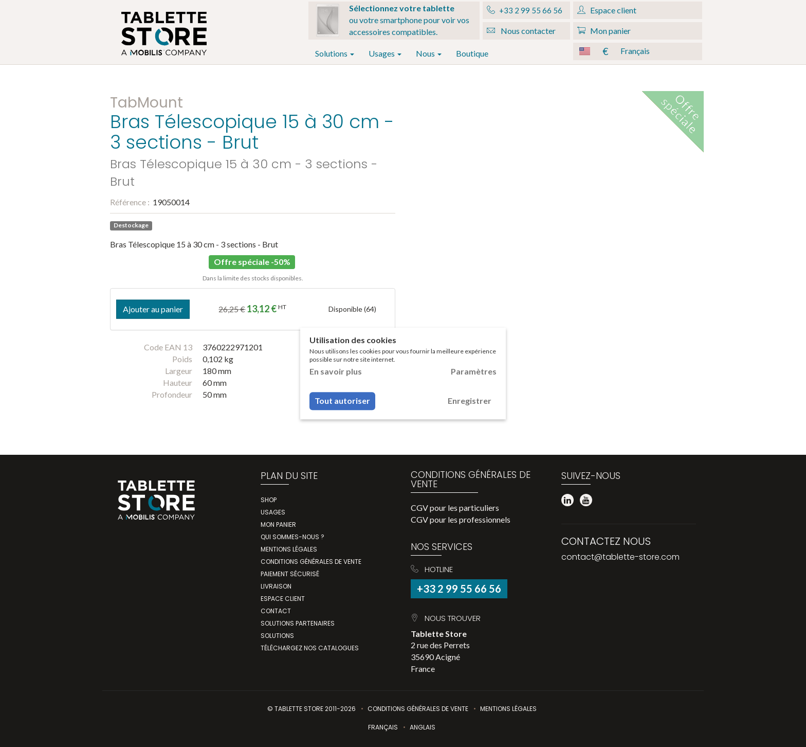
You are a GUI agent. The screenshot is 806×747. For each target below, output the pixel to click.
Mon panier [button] (604, 30)
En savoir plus (335, 371)
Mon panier (278, 524)
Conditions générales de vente (311, 561)
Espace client (283, 598)
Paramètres (474, 371)
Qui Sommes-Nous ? (292, 536)
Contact (276, 611)
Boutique (472, 53)
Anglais (422, 727)
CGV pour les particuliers (455, 507)
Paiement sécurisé (290, 574)
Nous (429, 53)
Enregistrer (469, 400)
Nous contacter (521, 30)
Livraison (276, 586)
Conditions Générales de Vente (418, 708)
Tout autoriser (342, 400)
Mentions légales (289, 549)
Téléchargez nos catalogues (310, 648)
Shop (269, 499)
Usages (385, 53)
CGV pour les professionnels (460, 519)
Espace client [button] (606, 10)
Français (383, 727)
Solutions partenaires (298, 623)
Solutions (334, 53)
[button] (637, 51)
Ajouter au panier (153, 309)
